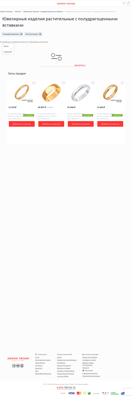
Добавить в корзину (22, 124)
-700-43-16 (66, 387)
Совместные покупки (90, 373)
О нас (37, 357)
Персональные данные (65, 373)
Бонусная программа (42, 360)
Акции (59, 357)
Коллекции (61, 363)
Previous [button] (8, 115)
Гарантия (85, 367)
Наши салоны (40, 363)
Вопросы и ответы (63, 368)
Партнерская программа (91, 376)
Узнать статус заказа (89, 357)
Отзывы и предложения (65, 371)
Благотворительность (43, 373)
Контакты (38, 365)
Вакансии (38, 368)
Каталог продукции (64, 365)
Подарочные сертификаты (67, 360)
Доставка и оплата (89, 360)
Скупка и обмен (62, 376)
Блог (37, 371)
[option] (22, 112)
